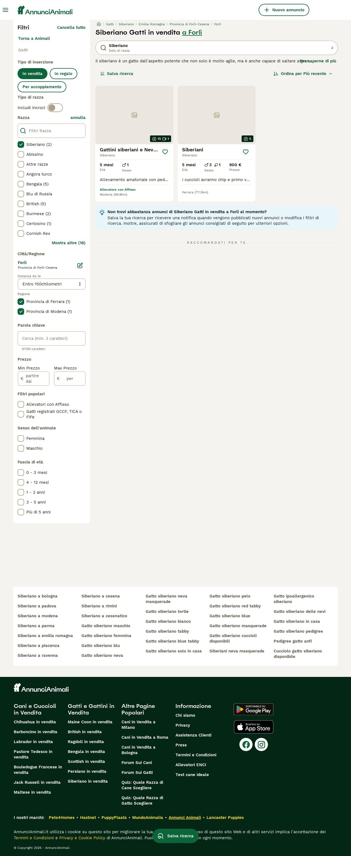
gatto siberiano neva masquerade (166, 599)
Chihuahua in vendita (35, 721)
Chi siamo (185, 715)
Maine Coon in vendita (90, 721)
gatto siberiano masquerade (238, 625)
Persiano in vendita (87, 771)
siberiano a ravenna (38, 655)
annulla (78, 117)
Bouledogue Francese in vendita (38, 770)
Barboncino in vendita (35, 731)
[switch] (55, 107)
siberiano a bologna (38, 596)
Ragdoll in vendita (86, 741)
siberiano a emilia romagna (45, 635)
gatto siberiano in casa (297, 621)
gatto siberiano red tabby (235, 606)
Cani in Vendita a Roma (144, 737)
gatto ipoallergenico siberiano (294, 599)
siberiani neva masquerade (237, 651)
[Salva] (165, 151)
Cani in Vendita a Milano (138, 724)
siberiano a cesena (100, 596)
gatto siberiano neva (102, 655)
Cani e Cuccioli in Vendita (35, 709)
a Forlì (192, 32)
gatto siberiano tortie (167, 611)
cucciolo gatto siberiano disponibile (298, 654)
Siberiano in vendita (88, 781)
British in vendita (85, 731)
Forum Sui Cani (136, 762)
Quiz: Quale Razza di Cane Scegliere (142, 785)
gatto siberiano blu (100, 645)
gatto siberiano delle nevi (299, 611)
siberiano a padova (37, 606)
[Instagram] (261, 744)
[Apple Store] (254, 726)
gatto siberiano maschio (105, 625)
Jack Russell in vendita (37, 782)
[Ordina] (303, 73)
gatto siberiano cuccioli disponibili (233, 638)
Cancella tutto (71, 27)
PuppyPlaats (114, 817)
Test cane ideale (192, 774)
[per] (70, 378)
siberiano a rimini (99, 606)
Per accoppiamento (41, 86)
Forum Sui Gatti (137, 772)
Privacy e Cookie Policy (81, 837)
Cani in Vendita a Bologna (138, 750)
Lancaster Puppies (225, 817)
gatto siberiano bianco (168, 621)
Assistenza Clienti (193, 735)
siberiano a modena (38, 615)
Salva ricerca (116, 73)
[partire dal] (33, 378)
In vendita (32, 73)
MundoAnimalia (147, 817)
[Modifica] (80, 265)
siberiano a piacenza (39, 645)
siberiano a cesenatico (104, 615)
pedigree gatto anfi (293, 641)
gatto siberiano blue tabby (172, 641)
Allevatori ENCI (191, 764)
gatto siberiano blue (230, 615)
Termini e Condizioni (196, 754)
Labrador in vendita (33, 741)
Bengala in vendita (86, 751)
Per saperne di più (317, 61)
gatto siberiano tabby (167, 631)
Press (181, 745)
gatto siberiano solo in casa (174, 651)
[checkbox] (20, 144)
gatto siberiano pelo (230, 596)
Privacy (183, 725)
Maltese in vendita (32, 792)
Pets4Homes (62, 817)
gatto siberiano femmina (106, 635)
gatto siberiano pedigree (298, 631)
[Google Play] (253, 709)
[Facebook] (246, 744)
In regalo (63, 73)
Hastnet (88, 817)
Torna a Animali (34, 38)
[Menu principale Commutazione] (5, 9)
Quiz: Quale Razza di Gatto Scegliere (142, 800)
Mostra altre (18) (69, 242)
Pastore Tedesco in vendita (33, 754)
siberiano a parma (36, 625)
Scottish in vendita (86, 761)
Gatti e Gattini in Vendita (91, 709)
